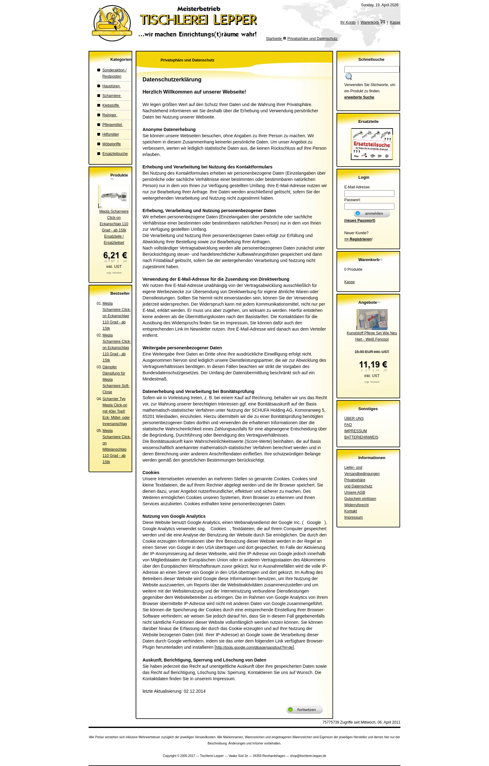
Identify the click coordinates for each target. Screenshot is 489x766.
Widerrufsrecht (356, 505)
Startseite (274, 38)
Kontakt (350, 511)
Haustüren (111, 86)
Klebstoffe (111, 105)
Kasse (395, 22)
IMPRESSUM (355, 431)
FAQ (348, 425)
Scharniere (111, 96)
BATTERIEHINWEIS (361, 437)
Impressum (353, 517)
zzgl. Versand (113, 272)
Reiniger (109, 115)
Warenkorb (373, 22)
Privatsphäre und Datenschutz (312, 38)
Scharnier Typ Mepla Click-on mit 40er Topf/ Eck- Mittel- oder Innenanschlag (116, 411)
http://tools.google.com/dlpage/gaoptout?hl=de (254, 647)
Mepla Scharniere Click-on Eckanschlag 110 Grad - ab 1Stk (117, 316)
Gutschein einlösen (360, 499)
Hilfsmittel (110, 134)
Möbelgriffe (111, 144)
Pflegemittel (112, 125)
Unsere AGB (354, 492)
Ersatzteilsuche (115, 154)
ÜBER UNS (354, 418)
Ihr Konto (348, 22)
